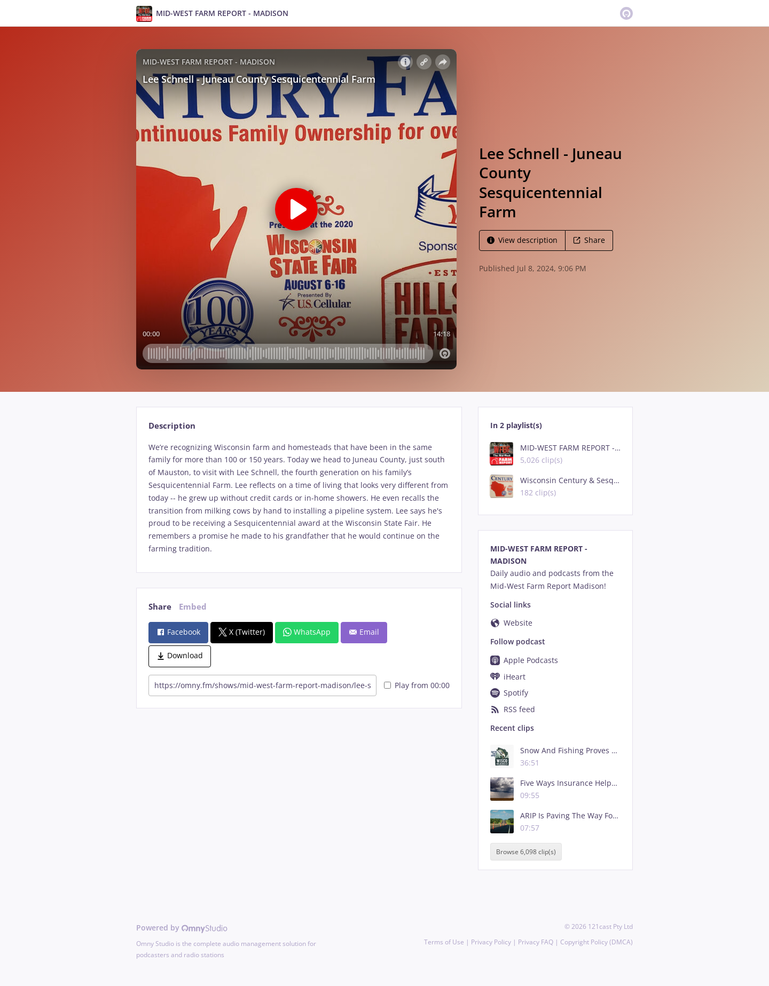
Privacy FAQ (535, 941)
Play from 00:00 (417, 685)
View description (522, 240)
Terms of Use (444, 941)
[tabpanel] (298, 498)
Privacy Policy (491, 941)
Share (589, 240)
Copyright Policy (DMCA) (596, 941)
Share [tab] (159, 606)
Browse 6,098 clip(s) (526, 851)
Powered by (181, 927)
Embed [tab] (193, 606)
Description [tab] (171, 425)
